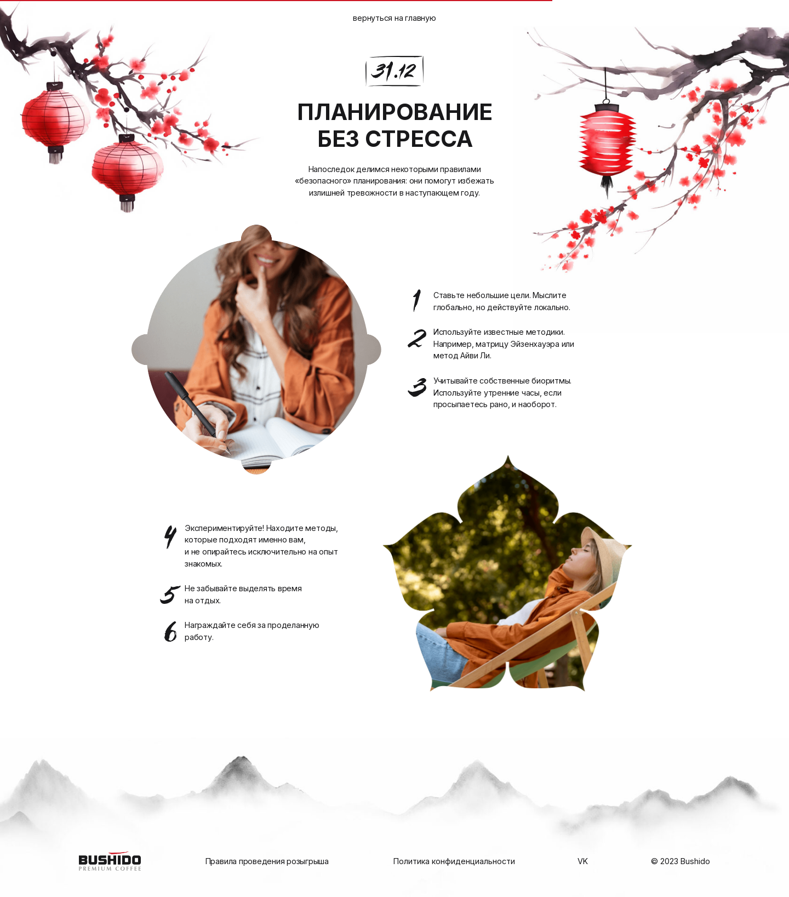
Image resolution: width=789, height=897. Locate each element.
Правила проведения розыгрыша (267, 861)
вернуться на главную (394, 17)
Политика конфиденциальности (454, 861)
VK (583, 861)
